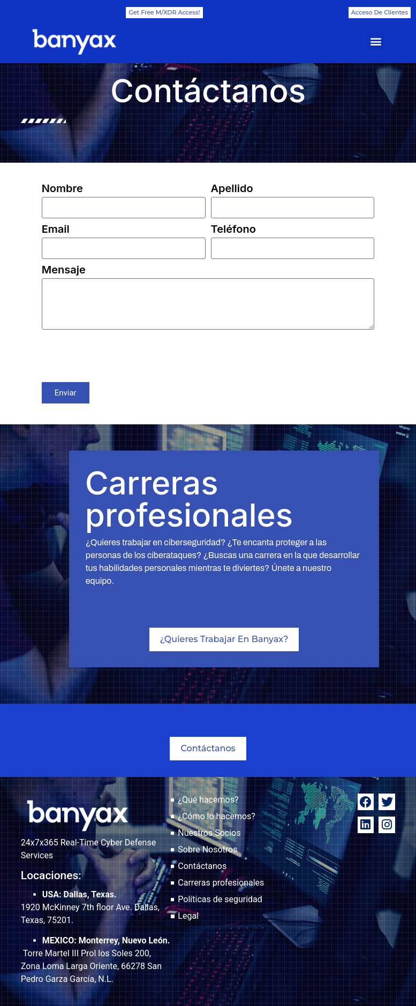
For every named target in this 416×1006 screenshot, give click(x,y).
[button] (375, 41)
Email (56, 229)
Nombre (62, 189)
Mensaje (64, 270)
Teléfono (233, 229)
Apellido (232, 189)
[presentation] (123, 356)
